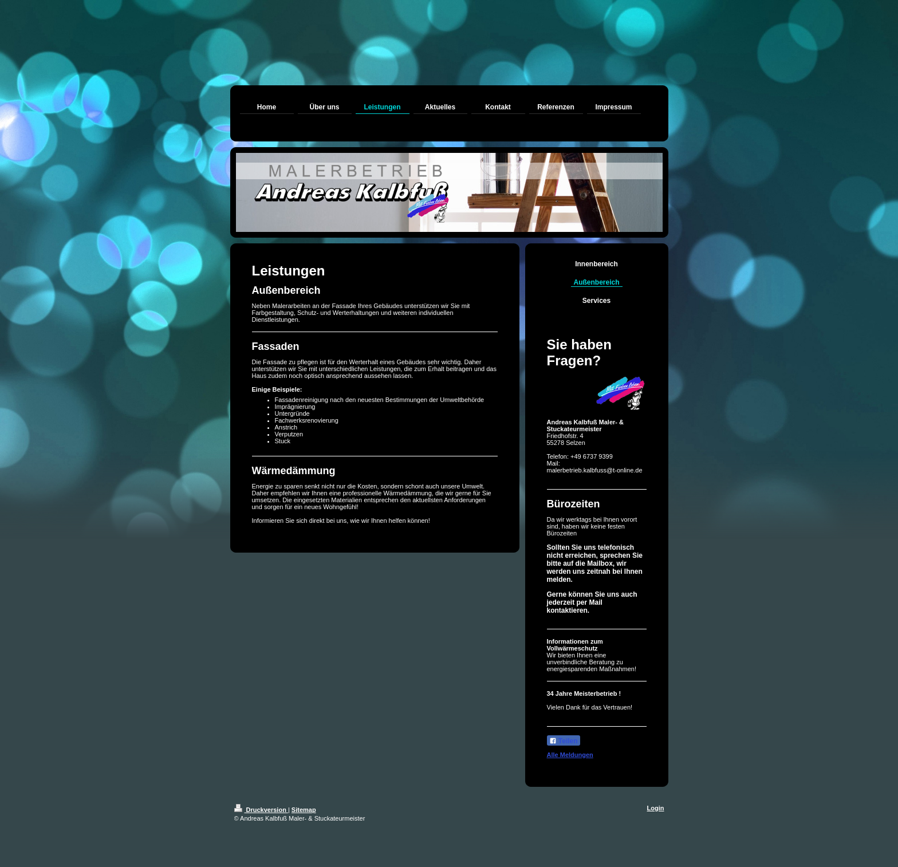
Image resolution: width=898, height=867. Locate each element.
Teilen (563, 741)
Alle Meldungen (570, 754)
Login (655, 808)
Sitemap (304, 809)
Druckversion (261, 809)
